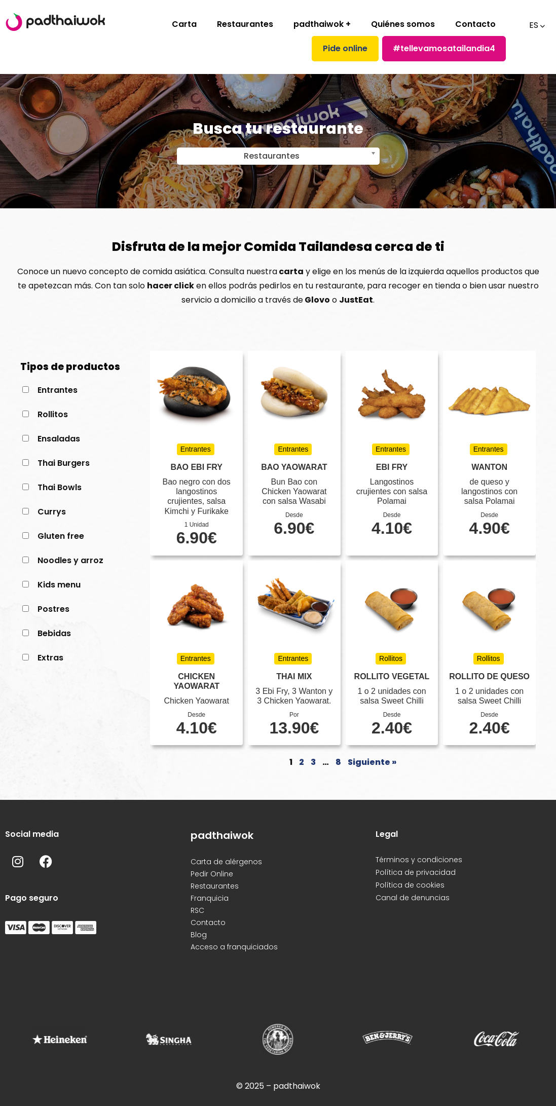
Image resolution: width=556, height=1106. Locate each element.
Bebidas (54, 633)
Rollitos (53, 414)
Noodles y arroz (70, 560)
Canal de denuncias (413, 898)
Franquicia (210, 898)
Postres (53, 609)
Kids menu (59, 585)
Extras (50, 657)
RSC (197, 910)
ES (532, 25)
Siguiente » (372, 762)
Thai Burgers (64, 463)
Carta (184, 24)
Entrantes (58, 390)
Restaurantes (245, 24)
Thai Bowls (60, 487)
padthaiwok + (322, 24)
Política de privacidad (416, 872)
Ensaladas (59, 439)
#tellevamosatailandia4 (444, 48)
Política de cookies (410, 885)
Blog (199, 935)
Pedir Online (212, 874)
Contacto (475, 24)
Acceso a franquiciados (234, 947)
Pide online (345, 48)
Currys (52, 512)
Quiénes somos (403, 24)
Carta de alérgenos (226, 862)
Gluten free (61, 536)
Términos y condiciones (419, 860)
